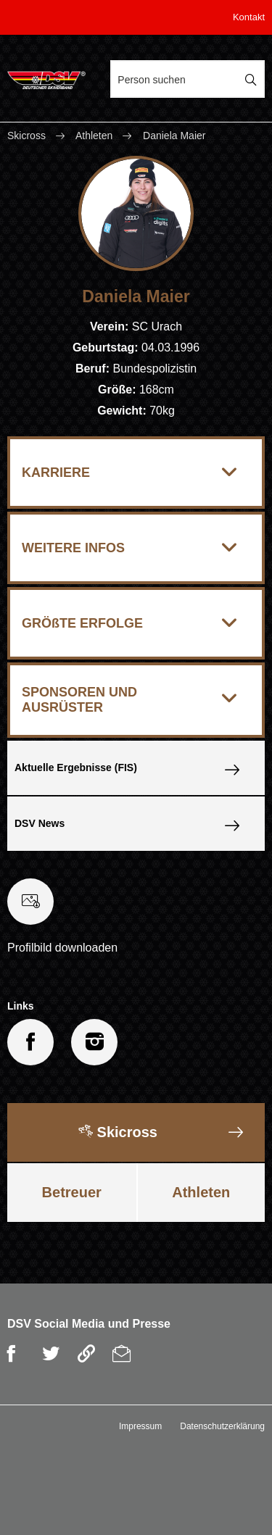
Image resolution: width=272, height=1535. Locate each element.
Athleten (93, 135)
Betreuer (72, 1192)
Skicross (28, 135)
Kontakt (249, 17)
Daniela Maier (174, 135)
